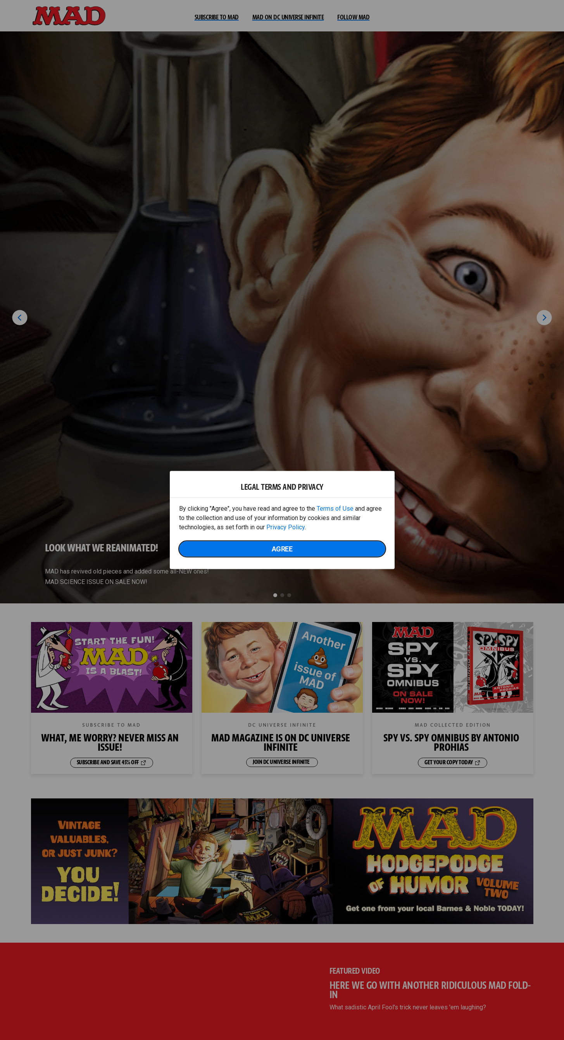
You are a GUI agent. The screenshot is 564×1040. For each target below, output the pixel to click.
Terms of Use (335, 508)
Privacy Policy (285, 527)
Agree (282, 549)
